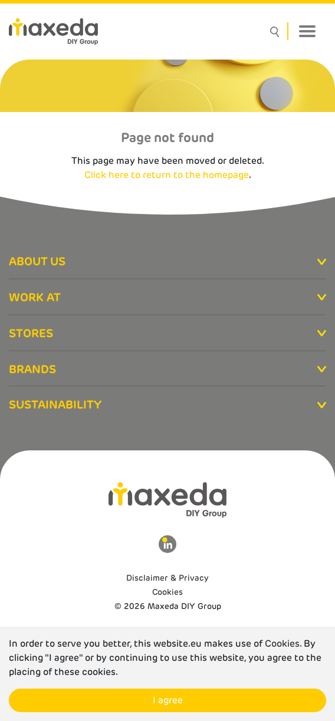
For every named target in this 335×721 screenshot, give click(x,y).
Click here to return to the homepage (166, 175)
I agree (168, 700)
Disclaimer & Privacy (167, 577)
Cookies (167, 592)
